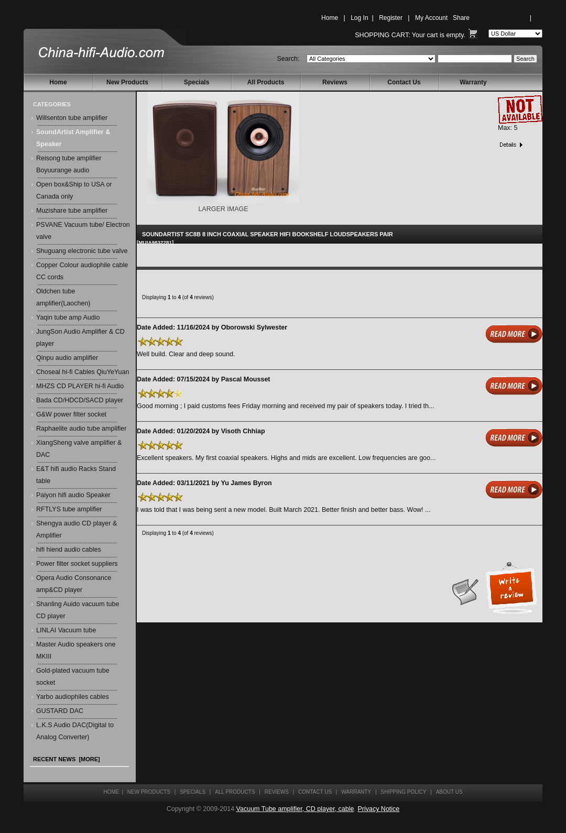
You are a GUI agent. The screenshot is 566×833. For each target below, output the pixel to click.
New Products (127, 82)
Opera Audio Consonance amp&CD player (73, 584)
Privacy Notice (378, 809)
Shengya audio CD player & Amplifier (76, 529)
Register (390, 17)
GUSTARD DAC (59, 711)
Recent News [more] (66, 759)
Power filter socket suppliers (77, 563)
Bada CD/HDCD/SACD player (79, 400)
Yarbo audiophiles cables (72, 696)
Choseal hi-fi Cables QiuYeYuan (82, 372)
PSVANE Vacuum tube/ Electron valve (83, 230)
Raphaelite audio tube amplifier (81, 428)
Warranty (473, 82)
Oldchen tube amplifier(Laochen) (63, 297)
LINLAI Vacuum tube (66, 630)
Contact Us (403, 82)
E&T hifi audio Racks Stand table (76, 475)
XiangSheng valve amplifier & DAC (79, 448)
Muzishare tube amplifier (71, 210)
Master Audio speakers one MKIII (75, 650)
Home (329, 17)
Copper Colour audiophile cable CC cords (82, 271)
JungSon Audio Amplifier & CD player (80, 337)
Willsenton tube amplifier (71, 118)
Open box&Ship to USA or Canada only (74, 190)
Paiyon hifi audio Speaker (73, 495)
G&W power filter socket (71, 414)
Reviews (334, 82)
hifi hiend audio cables (68, 549)
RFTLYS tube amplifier (69, 509)
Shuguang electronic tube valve (81, 251)
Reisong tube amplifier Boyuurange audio (68, 164)
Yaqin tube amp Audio (68, 317)
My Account (431, 17)
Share (461, 17)
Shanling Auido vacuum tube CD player (77, 610)
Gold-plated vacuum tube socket (73, 676)
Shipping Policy (403, 792)
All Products (266, 82)
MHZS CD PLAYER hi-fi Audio (80, 386)
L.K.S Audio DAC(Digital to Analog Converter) (75, 731)
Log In (359, 17)
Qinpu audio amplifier (67, 357)
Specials (197, 82)
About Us (449, 792)
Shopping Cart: (382, 35)
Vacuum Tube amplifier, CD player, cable (295, 809)
